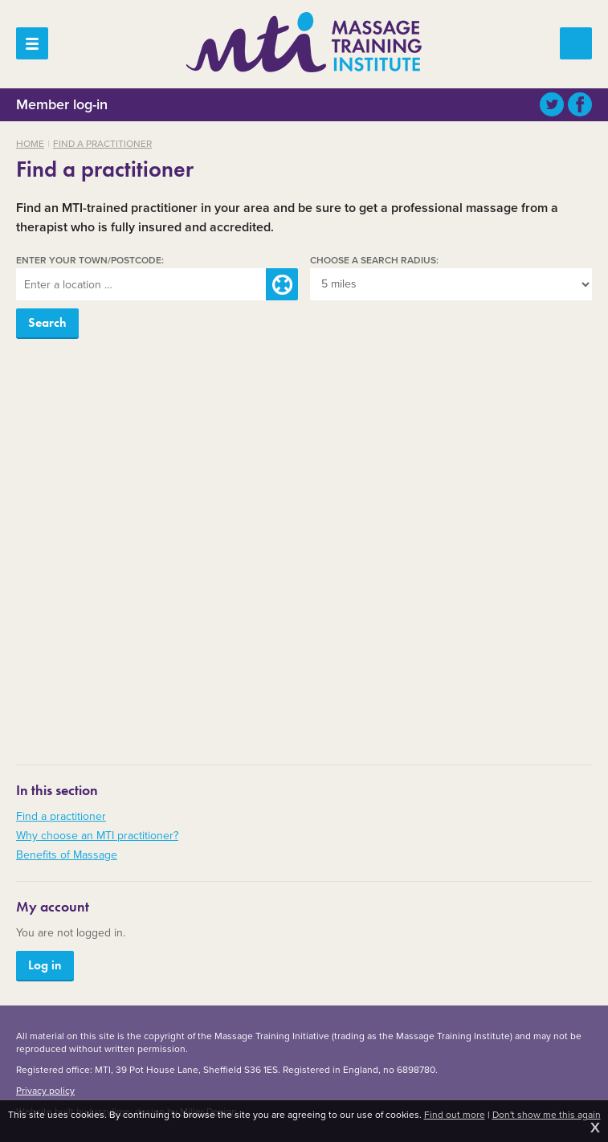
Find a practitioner (102, 143)
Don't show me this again (546, 1114)
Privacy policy (45, 1090)
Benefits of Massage (66, 854)
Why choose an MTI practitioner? (97, 835)
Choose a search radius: (374, 260)
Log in (45, 965)
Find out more (454, 1114)
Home (30, 143)
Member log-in (62, 104)
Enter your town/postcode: (90, 260)
